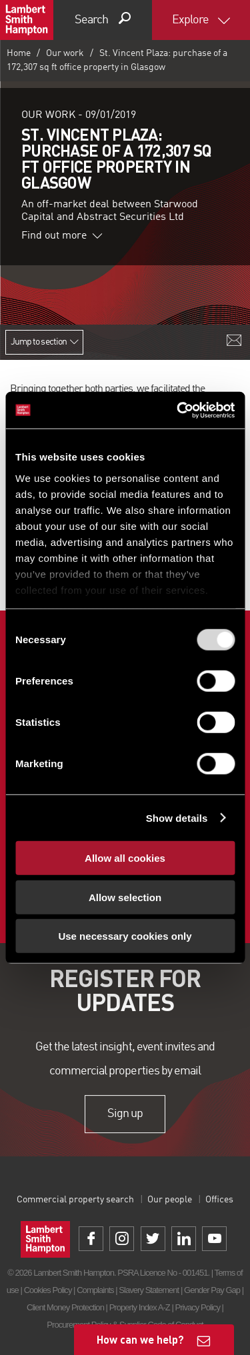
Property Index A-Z (139, 1307)
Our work (65, 53)
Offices (219, 1199)
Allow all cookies (125, 858)
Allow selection (125, 896)
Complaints (95, 1290)
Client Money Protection (65, 1307)
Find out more (62, 236)
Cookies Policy (48, 1290)
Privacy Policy (197, 1307)
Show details (177, 817)
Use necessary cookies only (124, 936)
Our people (169, 1199)
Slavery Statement (149, 1290)
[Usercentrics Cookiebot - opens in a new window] (178, 410)
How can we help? (140, 1339)
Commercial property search (75, 1199)
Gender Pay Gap (212, 1290)
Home (19, 53)
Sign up (125, 1114)
